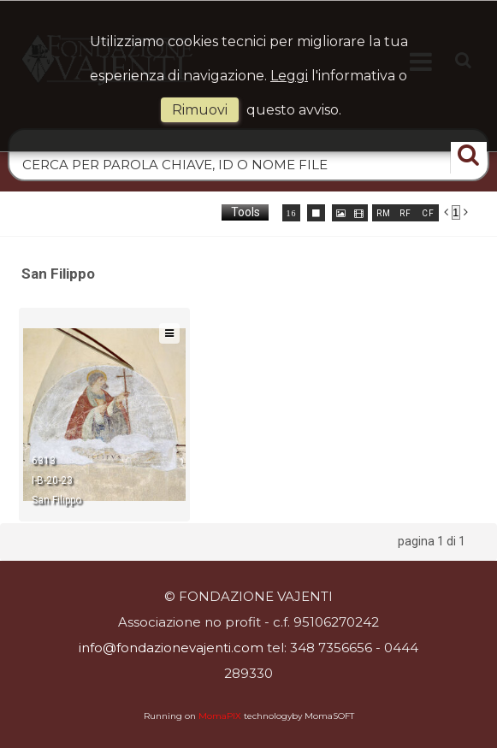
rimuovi (200, 110)
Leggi (289, 76)
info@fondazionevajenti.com (171, 647)
